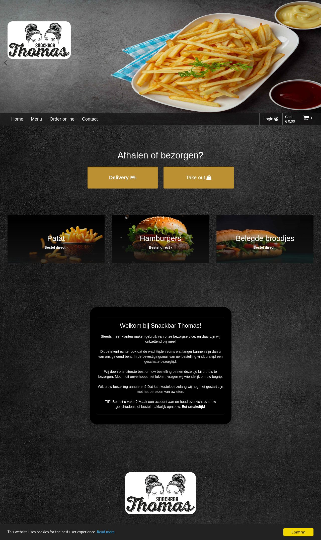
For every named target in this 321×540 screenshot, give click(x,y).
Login (270, 119)
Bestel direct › (56, 247)
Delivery (122, 177)
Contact (90, 119)
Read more (112, 532)
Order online (62, 119)
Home (17, 119)
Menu (36, 119)
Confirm (298, 532)
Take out (198, 177)
